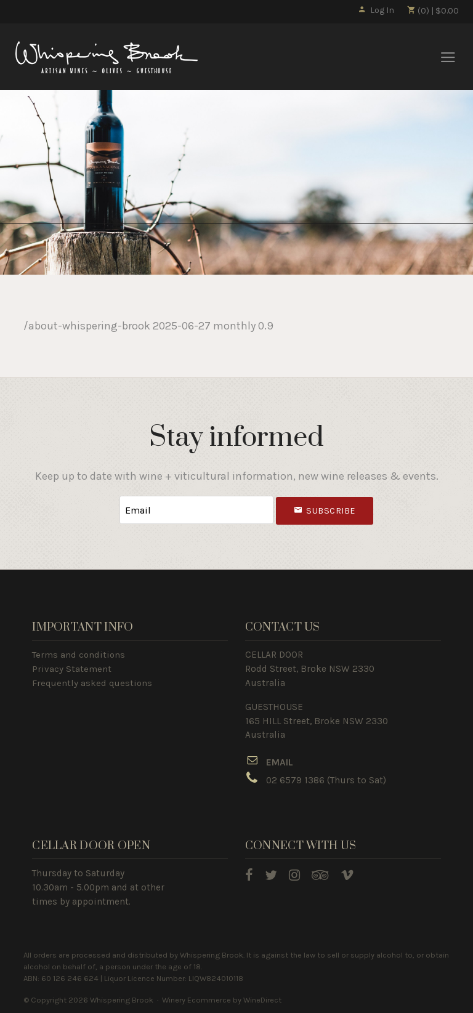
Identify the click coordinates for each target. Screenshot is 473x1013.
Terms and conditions (78, 654)
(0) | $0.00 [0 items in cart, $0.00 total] (432, 11)
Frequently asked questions (92, 682)
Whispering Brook (106, 57)
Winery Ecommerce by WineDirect (221, 999)
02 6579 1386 (295, 780)
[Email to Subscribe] (196, 510)
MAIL (282, 762)
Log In (376, 10)
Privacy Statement (71, 668)
